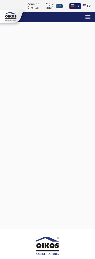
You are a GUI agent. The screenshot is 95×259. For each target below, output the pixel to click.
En (87, 6)
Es (75, 6)
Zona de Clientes (33, 6)
